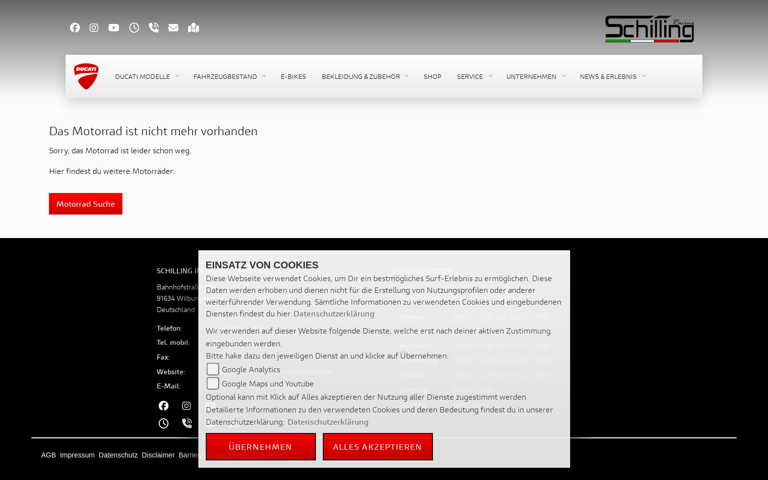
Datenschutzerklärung (334, 313)
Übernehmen (260, 446)
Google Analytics (251, 369)
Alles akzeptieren (378, 446)
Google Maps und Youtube (268, 383)
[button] (146, 76)
